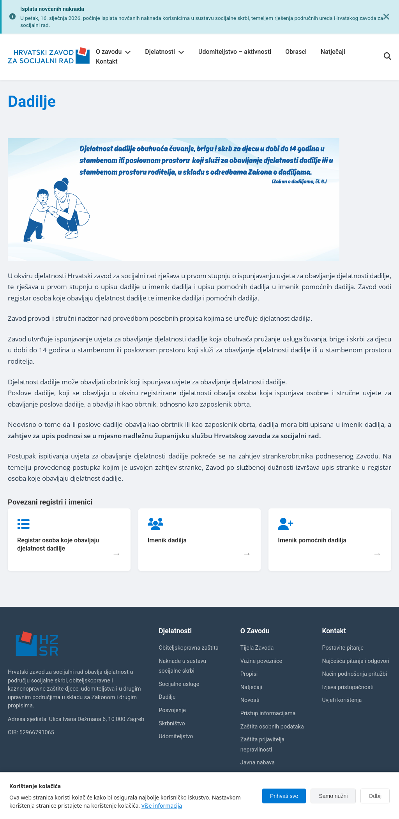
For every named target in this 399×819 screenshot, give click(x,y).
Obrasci (296, 51)
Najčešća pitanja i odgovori (355, 661)
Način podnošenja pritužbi (354, 674)
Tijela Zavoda (257, 648)
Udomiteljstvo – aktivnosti (234, 51)
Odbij (375, 796)
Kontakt (107, 61)
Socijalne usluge (179, 684)
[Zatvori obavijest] (386, 16)
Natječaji (333, 51)
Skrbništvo (172, 723)
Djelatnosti (164, 51)
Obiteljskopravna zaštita (189, 648)
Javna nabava (257, 762)
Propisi (249, 674)
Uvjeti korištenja (342, 700)
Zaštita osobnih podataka (272, 726)
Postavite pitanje (343, 648)
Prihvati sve (284, 796)
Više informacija (161, 805)
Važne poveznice (261, 661)
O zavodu (113, 51)
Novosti (250, 700)
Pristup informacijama (268, 713)
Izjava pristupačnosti (347, 687)
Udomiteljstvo (176, 736)
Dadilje (167, 697)
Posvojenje (172, 710)
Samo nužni (333, 796)
